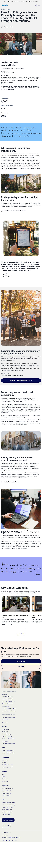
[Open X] (9, 826)
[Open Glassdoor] (16, 826)
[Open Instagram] (3, 826)
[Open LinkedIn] (13, 826)
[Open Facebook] (6, 826)
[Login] (36, 5)
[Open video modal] (21, 44)
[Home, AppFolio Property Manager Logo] (5, 6)
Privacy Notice (5, 820)
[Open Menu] (39, 5)
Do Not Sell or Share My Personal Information (11, 822)
